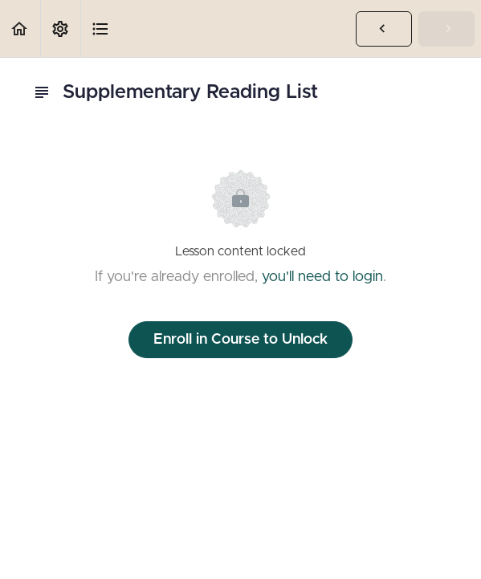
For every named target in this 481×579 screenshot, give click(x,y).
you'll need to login (322, 277)
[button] (20, 28)
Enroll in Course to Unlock (240, 339)
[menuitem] (60, 28)
